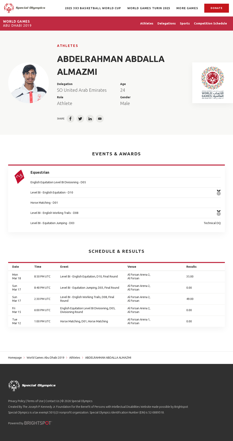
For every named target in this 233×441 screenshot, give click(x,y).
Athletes (67, 46)
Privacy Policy (16, 401)
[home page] (24, 8)
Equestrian (40, 172)
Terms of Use (35, 401)
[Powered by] (38, 423)
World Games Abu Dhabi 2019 (45, 357)
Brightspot (181, 406)
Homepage (15, 357)
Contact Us (52, 401)
